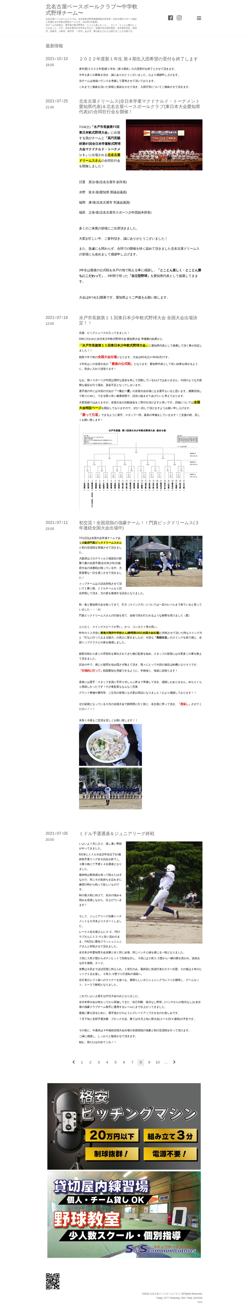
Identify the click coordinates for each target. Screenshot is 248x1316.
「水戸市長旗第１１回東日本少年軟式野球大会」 (114, 345)
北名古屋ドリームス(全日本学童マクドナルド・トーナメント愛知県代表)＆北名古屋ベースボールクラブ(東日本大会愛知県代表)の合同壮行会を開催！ (139, 106)
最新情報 (54, 46)
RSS (200, 1302)
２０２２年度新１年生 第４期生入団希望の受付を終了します (138, 58)
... (166, 1062)
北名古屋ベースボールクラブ (165, 1293)
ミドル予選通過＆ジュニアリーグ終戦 (116, 833)
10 (158, 1062)
